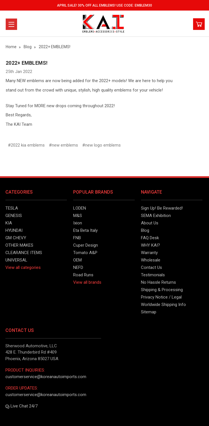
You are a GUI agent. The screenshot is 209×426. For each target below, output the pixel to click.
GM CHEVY (15, 237)
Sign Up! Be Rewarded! (162, 208)
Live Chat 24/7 (21, 406)
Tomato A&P (85, 252)
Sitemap (148, 312)
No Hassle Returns (158, 282)
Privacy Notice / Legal (161, 297)
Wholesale (150, 260)
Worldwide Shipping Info (163, 304)
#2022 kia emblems (26, 145)
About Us (149, 223)
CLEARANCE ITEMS (23, 252)
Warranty (149, 252)
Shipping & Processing (162, 289)
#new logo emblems (101, 145)
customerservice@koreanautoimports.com (45, 376)
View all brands (87, 282)
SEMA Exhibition (156, 215)
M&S (77, 215)
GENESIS (13, 215)
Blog (145, 230)
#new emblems (63, 145)
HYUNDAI (13, 230)
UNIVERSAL (16, 260)
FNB (77, 237)
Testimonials (153, 274)
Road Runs (83, 274)
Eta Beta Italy (85, 230)
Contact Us (151, 267)
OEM (77, 260)
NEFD (78, 267)
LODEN (79, 208)
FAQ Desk (150, 237)
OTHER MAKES (19, 245)
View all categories (23, 267)
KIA (8, 223)
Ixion (77, 223)
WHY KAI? (150, 245)
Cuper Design (85, 245)
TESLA (11, 208)
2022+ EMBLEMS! (27, 63)
